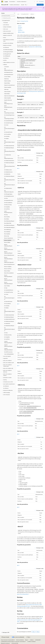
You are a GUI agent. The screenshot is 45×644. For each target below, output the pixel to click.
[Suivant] (35, 1)
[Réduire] (14, 13)
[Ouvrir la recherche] (37, 2)
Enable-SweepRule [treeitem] (7, 97)
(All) (18, 168)
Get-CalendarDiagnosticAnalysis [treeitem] (9, 112)
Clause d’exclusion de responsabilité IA (8, 639)
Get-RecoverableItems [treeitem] (8, 202)
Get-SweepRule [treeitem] (7, 206)
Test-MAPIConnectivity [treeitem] (8, 352)
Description (20, 27)
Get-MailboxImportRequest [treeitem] (9, 162)
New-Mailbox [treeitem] (6, 218)
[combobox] (8, 16)
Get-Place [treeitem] (6, 198)
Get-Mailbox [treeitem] (6, 138)
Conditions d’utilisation (31, 641)
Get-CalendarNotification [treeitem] (8, 120)
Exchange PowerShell (24, 21)
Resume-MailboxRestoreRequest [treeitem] (8, 283)
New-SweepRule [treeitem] (7, 233)
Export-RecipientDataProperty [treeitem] (8, 106)
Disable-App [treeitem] (6, 78)
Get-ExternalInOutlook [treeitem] (8, 132)
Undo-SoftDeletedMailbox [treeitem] (9, 354)
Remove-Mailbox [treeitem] (7, 242)
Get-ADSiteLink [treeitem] (6, 47)
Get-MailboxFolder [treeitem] (7, 154)
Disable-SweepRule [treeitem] (7, 87)
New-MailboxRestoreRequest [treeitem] (9, 227)
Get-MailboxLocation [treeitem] (8, 169)
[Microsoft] (2, 1)
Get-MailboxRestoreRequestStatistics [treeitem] (9, 180)
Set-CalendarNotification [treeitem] (8, 290)
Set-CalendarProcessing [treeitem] (8, 292)
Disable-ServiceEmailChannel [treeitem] (9, 85)
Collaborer (32, 639)
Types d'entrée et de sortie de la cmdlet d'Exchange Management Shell (29, 620)
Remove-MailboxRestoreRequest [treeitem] (8, 258)
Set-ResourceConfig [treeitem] (7, 334)
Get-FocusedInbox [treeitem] (7, 134)
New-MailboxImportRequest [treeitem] (9, 225)
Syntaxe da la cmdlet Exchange (35, 46)
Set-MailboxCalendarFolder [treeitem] (9, 314)
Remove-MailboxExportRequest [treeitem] (8, 245)
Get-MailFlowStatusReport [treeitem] (8, 49)
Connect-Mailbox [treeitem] (7, 76)
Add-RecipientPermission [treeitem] (8, 74)
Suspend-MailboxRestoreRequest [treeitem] (8, 349)
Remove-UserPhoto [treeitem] (7, 268)
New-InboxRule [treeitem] (7, 216)
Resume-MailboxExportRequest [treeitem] (8, 276)
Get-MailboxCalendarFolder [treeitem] (9, 145)
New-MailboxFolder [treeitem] (7, 223)
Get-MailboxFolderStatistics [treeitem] (9, 160)
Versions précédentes (20, 639)
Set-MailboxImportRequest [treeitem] (9, 321)
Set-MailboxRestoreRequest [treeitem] (9, 325)
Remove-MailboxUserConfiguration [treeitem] (9, 261)
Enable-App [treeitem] (6, 89)
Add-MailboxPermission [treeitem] (8, 72)
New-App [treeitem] (6, 214)
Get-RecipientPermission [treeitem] (8, 200)
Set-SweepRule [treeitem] (7, 337)
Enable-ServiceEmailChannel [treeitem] (9, 95)
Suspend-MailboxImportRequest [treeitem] (8, 345)
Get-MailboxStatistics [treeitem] (8, 188)
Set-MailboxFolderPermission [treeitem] (9, 319)
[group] (30, 104)
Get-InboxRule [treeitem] (6, 136)
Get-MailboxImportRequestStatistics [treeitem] (9, 166)
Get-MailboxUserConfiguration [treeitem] (9, 191)
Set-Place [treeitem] (6, 332)
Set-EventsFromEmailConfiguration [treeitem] (9, 298)
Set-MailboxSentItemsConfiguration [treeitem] (9, 329)
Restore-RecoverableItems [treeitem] (9, 272)
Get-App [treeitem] (5, 109)
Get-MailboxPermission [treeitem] (8, 172)
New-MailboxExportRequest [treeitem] (9, 221)
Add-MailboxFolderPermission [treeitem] (8, 69)
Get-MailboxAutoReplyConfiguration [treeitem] (9, 142)
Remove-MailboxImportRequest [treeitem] (8, 252)
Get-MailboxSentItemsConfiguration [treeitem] (9, 185)
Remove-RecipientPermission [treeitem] (9, 264)
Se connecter (41, 1)
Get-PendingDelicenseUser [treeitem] (9, 196)
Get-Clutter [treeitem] (6, 125)
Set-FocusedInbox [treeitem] (7, 303)
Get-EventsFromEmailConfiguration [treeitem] (9, 129)
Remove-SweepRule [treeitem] (7, 266)
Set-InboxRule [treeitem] (6, 305)
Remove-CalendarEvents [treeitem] (8, 238)
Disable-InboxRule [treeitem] (7, 80)
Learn (18, 14)
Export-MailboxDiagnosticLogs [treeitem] (8, 103)
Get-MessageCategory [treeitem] (8, 194)
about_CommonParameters (22, 594)
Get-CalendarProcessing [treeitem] (8, 122)
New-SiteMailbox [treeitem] (7, 231)
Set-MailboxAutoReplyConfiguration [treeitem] (9, 311)
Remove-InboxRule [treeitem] (7, 240)
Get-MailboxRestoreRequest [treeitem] (9, 176)
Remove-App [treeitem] (6, 236)
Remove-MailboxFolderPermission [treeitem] (8, 249)
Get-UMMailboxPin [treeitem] (6, 56)
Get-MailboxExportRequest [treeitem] (9, 147)
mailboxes (32, 14)
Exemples (20, 28)
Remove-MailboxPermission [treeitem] (9, 255)
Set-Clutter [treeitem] (6, 294)
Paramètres (20, 30)
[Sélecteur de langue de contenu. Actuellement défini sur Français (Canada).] (5, 637)
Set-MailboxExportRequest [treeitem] (9, 317)
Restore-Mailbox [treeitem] (7, 270)
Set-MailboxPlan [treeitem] (7, 323)
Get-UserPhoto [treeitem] (7, 208)
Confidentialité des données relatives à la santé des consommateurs (13, 641)
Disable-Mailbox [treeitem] (7, 83)
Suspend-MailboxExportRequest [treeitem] (8, 342)
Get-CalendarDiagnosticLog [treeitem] (9, 115)
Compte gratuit (40, 4)
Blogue (26, 639)
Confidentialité (37, 639)
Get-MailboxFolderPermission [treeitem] (8, 157)
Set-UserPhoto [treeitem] (7, 339)
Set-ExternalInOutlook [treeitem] (8, 301)
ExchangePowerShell (24, 14)
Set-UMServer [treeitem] (5, 388)
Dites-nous (39, 9)
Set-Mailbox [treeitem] (6, 307)
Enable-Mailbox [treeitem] (7, 93)
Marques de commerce (5, 643)
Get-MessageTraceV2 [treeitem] (7, 53)
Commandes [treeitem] (5, 22)
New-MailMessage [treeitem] (7, 229)
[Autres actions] (43, 14)
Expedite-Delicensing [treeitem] (8, 100)
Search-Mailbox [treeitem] (7, 285)
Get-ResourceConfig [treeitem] (7, 204)
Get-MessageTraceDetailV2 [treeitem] (8, 51)
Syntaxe (20, 25)
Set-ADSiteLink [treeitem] (6, 386)
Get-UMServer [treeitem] (6, 58)
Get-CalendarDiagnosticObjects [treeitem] (9, 118)
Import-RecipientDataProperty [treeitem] (8, 212)
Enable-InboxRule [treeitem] (7, 91)
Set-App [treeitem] (5, 287)
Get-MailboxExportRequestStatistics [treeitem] (9, 151)
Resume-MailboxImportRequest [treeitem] (8, 279)
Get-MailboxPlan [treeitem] (7, 174)
